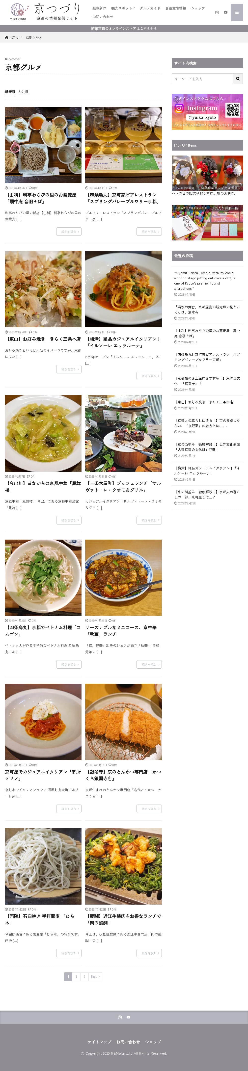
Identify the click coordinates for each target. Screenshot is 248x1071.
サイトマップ (99, 1042)
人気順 (23, 91)
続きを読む (68, 231)
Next (94, 976)
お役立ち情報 (175, 8)
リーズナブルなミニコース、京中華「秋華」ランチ (121, 630)
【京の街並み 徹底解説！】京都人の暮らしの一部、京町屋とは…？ (207, 494)
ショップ (198, 8)
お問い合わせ (102, 16)
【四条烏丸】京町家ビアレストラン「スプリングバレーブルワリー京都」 (123, 198)
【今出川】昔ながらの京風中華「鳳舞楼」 (43, 486)
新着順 (10, 91)
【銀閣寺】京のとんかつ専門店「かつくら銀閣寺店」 (123, 775)
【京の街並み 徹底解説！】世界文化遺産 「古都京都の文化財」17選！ (207, 447)
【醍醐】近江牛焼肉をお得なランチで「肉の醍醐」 (123, 919)
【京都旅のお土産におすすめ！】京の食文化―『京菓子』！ (207, 381)
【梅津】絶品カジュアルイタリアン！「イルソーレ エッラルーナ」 (123, 342)
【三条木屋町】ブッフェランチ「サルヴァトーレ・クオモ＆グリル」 (123, 486)
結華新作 (99, 8)
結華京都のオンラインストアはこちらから (124, 28)
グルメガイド (149, 8)
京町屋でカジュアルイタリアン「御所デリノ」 (43, 775)
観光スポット (121, 8)
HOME (13, 37)
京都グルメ (34, 37)
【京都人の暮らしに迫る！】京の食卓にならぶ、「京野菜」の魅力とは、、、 (207, 423)
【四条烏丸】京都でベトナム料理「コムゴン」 (43, 630)
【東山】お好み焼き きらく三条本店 (43, 339)
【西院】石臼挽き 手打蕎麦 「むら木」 (39, 919)
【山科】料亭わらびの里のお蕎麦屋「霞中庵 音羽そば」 (40, 198)
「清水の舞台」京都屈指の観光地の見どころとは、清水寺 (207, 309)
